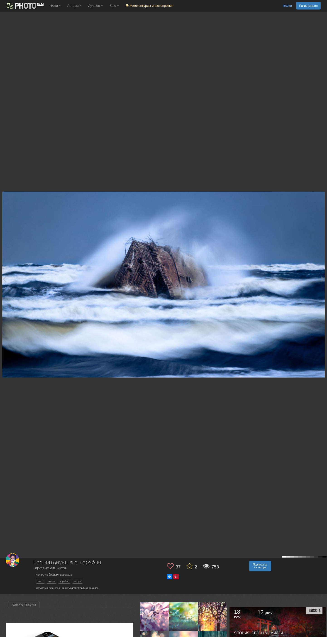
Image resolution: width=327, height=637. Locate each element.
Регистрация (308, 5)
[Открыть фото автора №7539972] (212, 616)
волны (51, 581)
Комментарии (24, 604)
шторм (77, 581)
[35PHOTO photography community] (25, 6)
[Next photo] (322, 279)
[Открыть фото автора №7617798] (154, 616)
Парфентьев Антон (50, 568)
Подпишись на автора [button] (260, 566)
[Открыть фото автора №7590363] (183, 616)
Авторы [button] (74, 5)
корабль (64, 581)
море (41, 581)
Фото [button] (55, 5)
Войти (287, 5)
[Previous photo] (4, 279)
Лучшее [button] (95, 5)
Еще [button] (114, 5)
